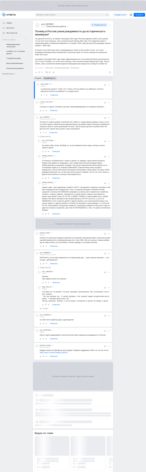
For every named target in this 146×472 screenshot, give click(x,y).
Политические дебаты (56, 26)
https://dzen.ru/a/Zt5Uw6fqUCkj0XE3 (54, 352)
